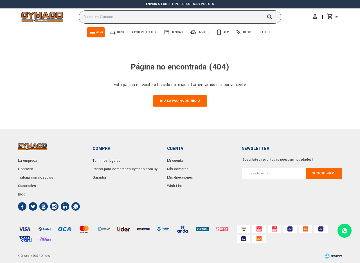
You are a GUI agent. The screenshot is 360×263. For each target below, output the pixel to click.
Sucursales (27, 185)
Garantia (99, 177)
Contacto (25, 169)
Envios (203, 32)
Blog (247, 32)
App (226, 32)
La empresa (27, 160)
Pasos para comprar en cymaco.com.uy (125, 169)
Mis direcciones (180, 177)
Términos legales (106, 160)
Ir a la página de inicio (180, 100)
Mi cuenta (175, 160)
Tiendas (176, 32)
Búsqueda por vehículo (136, 32)
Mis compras (177, 169)
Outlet (264, 32)
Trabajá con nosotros (35, 177)
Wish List (174, 185)
